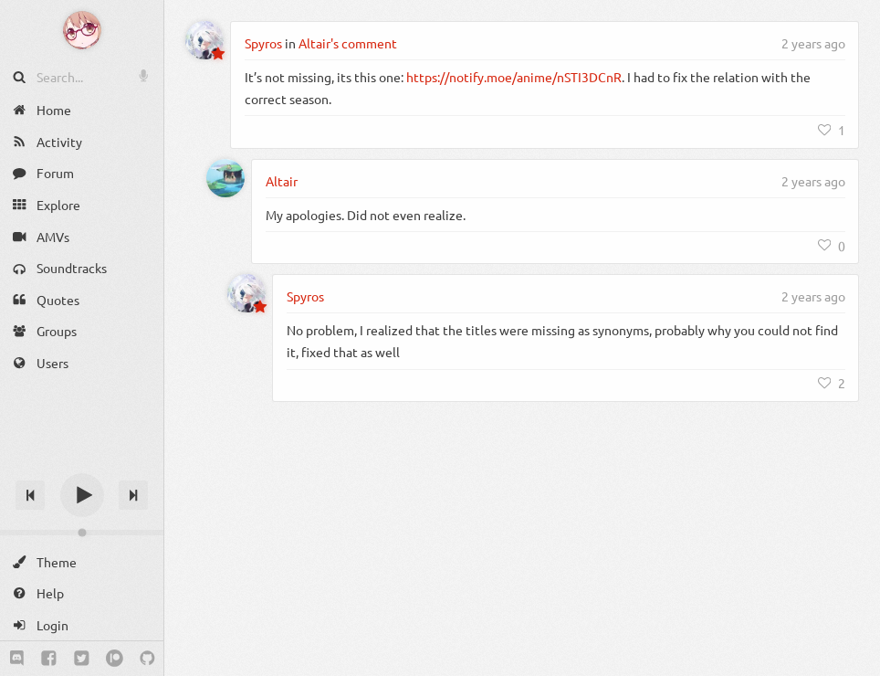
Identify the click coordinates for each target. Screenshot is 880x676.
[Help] (81, 593)
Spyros (263, 43)
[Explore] (81, 205)
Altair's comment (348, 43)
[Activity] (81, 142)
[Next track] (133, 495)
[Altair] (225, 178)
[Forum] (81, 173)
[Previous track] (30, 495)
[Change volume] (81, 532)
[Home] (81, 110)
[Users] (81, 363)
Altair (282, 181)
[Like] (831, 129)
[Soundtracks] (81, 268)
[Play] (82, 495)
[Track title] (81, 462)
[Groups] (81, 331)
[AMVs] (81, 236)
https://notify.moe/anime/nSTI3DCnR (514, 77)
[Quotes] (81, 300)
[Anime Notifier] (82, 30)
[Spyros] (204, 40)
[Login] (81, 625)
